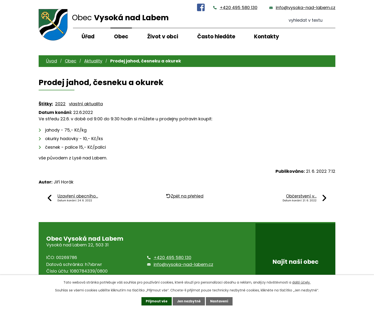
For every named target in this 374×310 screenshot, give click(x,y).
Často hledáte (216, 36)
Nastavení (220, 301)
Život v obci (162, 36)
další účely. (301, 282)
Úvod (51, 61)
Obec (121, 36)
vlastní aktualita (86, 104)
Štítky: (46, 104)
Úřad (88, 36)
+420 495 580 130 (238, 7)
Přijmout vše (155, 301)
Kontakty (266, 36)
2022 (60, 104)
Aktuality (93, 61)
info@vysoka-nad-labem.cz (305, 7)
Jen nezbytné (188, 301)
